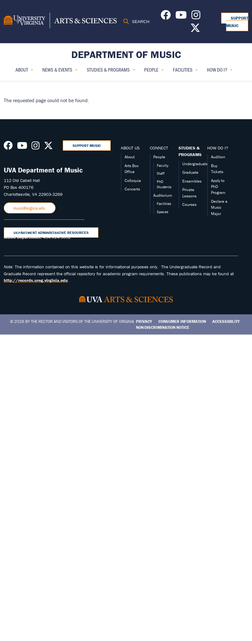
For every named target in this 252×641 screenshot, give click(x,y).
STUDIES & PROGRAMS (190, 151)
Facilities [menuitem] (185, 71)
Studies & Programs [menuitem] (111, 71)
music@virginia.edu (29, 208)
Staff (161, 173)
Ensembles (192, 181)
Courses (189, 204)
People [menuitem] (154, 71)
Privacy (144, 321)
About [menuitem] (24, 71)
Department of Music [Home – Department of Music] (126, 54)
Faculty (162, 165)
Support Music (237, 21)
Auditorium (162, 195)
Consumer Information (182, 321)
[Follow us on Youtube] (181, 17)
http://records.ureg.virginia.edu (36, 280)
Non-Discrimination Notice (162, 327)
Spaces (162, 211)
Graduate (190, 172)
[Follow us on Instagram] (195, 17)
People (159, 157)
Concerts (132, 189)
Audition (218, 157)
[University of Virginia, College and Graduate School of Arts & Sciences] (60, 21)
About (130, 157)
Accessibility (226, 321)
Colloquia (133, 180)
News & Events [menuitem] (60, 71)
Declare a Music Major (219, 207)
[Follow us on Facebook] (166, 17)
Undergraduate (195, 163)
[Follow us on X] (195, 29)
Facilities (164, 203)
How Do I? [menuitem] (219, 71)
